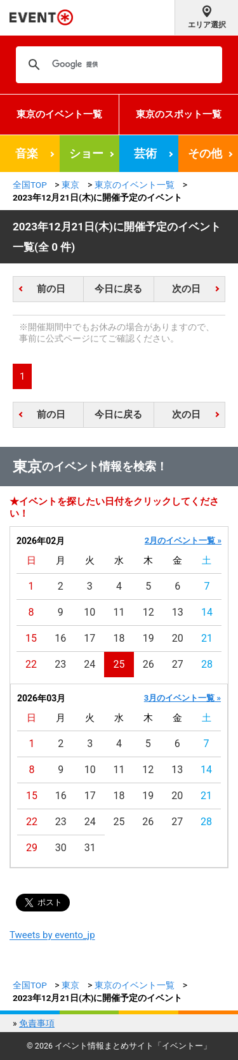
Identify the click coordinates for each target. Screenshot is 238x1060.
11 (119, 612)
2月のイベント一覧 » (183, 540)
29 (31, 848)
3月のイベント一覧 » (182, 698)
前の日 (51, 289)
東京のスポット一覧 (178, 114)
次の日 (186, 289)
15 (31, 638)
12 (148, 612)
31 (90, 848)
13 (177, 612)
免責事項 (37, 1023)
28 (207, 664)
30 (61, 848)
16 (60, 638)
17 (89, 638)
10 (89, 612)
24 (89, 664)
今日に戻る (118, 289)
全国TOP (30, 185)
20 (177, 638)
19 (148, 638)
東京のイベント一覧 (59, 114)
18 (119, 638)
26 (148, 664)
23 (60, 664)
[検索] (117, 64)
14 (207, 612)
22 (31, 664)
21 (207, 638)
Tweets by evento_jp (52, 935)
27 (177, 664)
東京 (70, 185)
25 (119, 664)
